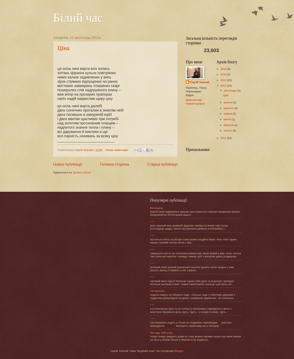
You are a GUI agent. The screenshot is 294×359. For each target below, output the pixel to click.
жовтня (228, 102)
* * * (152, 221)
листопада (230, 90)
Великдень (156, 208)
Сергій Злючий (199, 82)
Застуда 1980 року (161, 332)
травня (228, 113)
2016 (223, 68)
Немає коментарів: (117, 150)
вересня (229, 108)
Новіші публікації (67, 164)
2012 (223, 85)
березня (229, 125)
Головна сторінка (114, 164)
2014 (223, 74)
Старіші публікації (162, 164)
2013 (223, 80)
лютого (228, 130)
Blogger (178, 350)
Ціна (63, 48)
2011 (223, 137)
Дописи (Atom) (82, 172)
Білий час (78, 17)
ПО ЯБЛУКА (157, 291)
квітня (228, 119)
